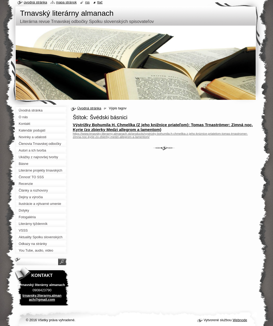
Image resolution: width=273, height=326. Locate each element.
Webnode (239, 320)
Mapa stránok (66, 2)
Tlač (100, 2)
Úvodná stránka (89, 108)
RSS (87, 2)
